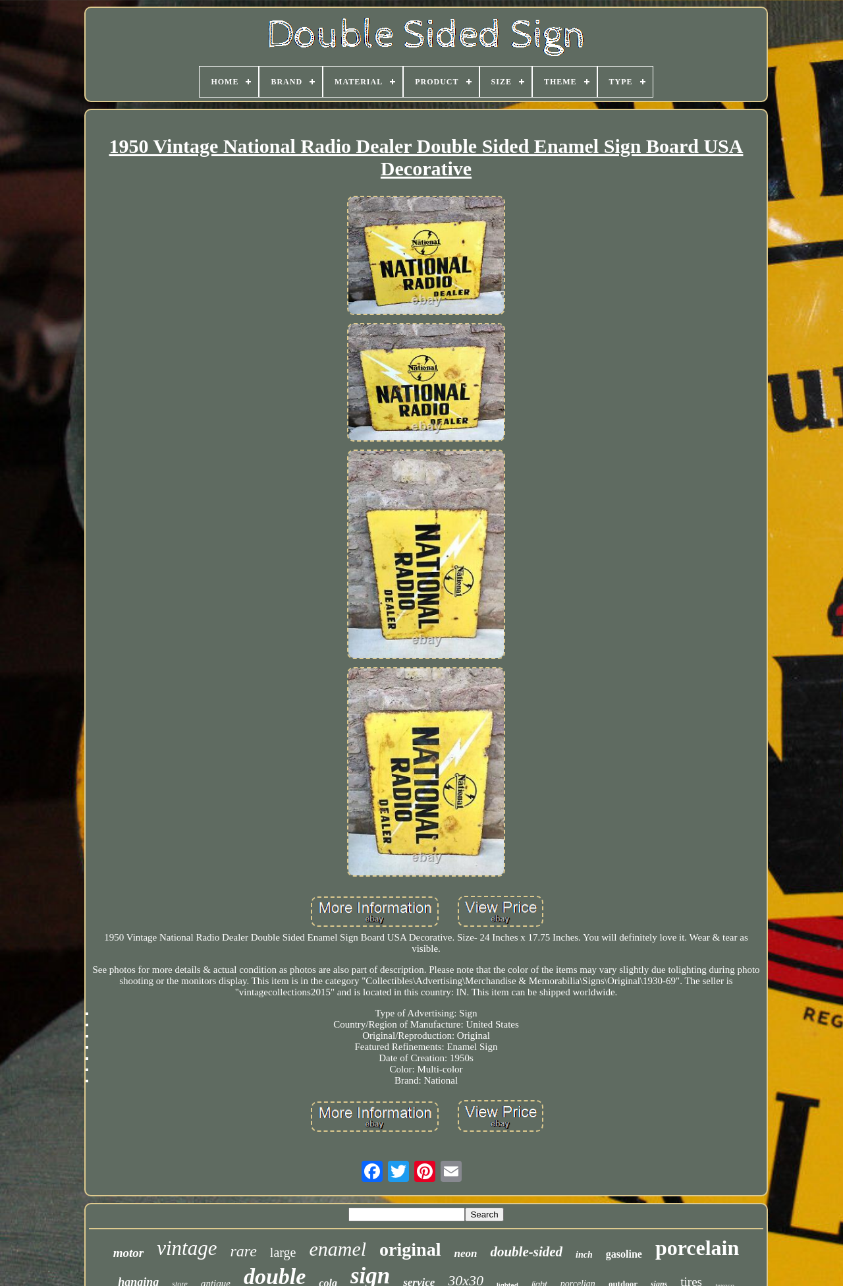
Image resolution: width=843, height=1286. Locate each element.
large (283, 1252)
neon (465, 1253)
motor (128, 1253)
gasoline (624, 1254)
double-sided (526, 1252)
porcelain (697, 1248)
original (410, 1249)
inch (584, 1255)
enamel (337, 1249)
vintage (187, 1248)
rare (243, 1251)
